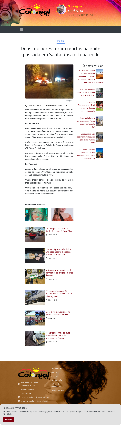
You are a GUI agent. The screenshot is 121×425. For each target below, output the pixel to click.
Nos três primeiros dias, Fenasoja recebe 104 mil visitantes (86, 92)
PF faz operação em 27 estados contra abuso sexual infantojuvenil (59, 299)
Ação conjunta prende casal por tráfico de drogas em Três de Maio (59, 276)
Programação (56, 391)
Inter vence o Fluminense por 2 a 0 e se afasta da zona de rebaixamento (86, 106)
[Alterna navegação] (21, 29)
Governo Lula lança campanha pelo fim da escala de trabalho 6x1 (86, 122)
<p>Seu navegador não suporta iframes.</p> (82, 19)
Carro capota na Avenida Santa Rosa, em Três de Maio (59, 230)
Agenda (53, 383)
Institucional (56, 379)
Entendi (8, 419)
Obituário (54, 387)
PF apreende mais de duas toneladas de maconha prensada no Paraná (58, 344)
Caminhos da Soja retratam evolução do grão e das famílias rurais (86, 138)
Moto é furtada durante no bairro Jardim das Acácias (58, 320)
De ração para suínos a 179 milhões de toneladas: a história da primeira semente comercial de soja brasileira (90, 76)
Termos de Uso (57, 401)
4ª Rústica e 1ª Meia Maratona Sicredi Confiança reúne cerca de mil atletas (86, 154)
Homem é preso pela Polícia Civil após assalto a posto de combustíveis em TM (58, 253)
